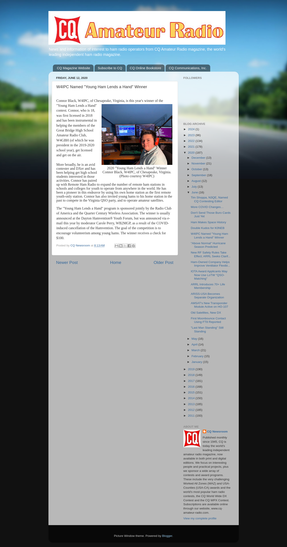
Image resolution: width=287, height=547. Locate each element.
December (199, 157)
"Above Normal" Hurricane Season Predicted (208, 245)
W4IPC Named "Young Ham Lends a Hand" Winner (209, 235)
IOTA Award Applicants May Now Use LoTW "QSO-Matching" (209, 275)
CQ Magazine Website (73, 68)
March (196, 350)
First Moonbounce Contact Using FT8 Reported (208, 320)
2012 (191, 410)
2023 (191, 135)
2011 (191, 415)
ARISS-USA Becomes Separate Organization (207, 295)
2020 (191, 152)
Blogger (167, 535)
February (198, 356)
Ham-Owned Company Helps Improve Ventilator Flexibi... (210, 263)
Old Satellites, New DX (206, 312)
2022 (191, 141)
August (197, 181)
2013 (191, 404)
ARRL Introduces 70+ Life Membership (208, 286)
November (199, 163)
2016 (191, 386)
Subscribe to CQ (110, 68)
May (195, 338)
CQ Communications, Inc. (188, 68)
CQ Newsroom (217, 431)
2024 (191, 129)
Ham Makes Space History (208, 222)
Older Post (163, 262)
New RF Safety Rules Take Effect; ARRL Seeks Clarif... (210, 254)
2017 (191, 381)
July (195, 186)
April (195, 344)
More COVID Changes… (207, 207)
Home (115, 262)
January (197, 362)
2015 (191, 392)
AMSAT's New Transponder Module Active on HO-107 (209, 304)
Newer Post (67, 262)
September (199, 175)
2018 (191, 375)
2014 (191, 398)
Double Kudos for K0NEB (207, 228)
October (197, 169)
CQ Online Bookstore (145, 68)
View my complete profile (200, 518)
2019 (191, 369)
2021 (191, 146)
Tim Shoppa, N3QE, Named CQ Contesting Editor (209, 199)
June (195, 192)
